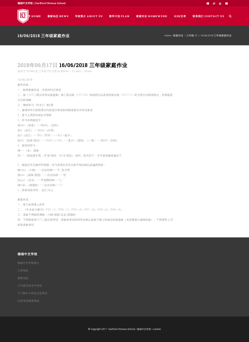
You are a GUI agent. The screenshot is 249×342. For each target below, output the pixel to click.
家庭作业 (178, 35)
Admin (65, 71)
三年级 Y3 (191, 35)
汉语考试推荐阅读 (28, 300)
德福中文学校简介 (28, 262)
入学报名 (23, 270)
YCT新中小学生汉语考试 (32, 293)
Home (167, 35)
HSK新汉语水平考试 (30, 285)
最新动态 (23, 278)
